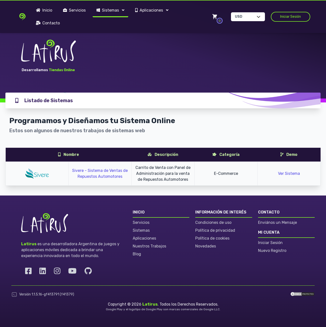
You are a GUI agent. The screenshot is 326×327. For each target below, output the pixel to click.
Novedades (205, 246)
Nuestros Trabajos (149, 246)
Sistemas (141, 230)
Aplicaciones (144, 238)
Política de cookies (212, 238)
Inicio (44, 10)
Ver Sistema (289, 173)
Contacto (48, 23)
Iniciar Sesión (290, 17)
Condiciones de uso (213, 222)
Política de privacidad (215, 230)
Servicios (74, 10)
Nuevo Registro (272, 250)
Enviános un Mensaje (277, 222)
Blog (137, 254)
